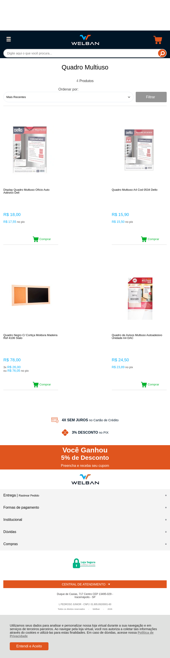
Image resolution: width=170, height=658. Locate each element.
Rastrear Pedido (29, 497)
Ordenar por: (68, 89)
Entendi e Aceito (29, 646)
